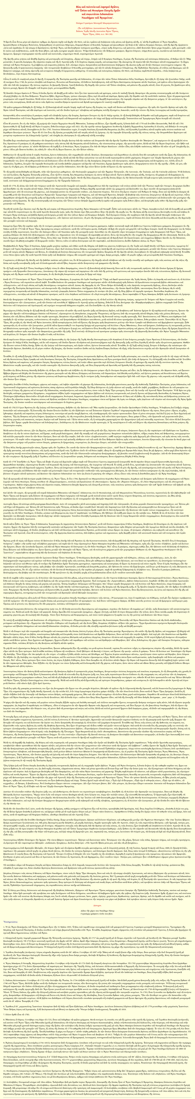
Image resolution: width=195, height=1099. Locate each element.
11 (13, 552)
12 (141, 745)
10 (12, 543)
